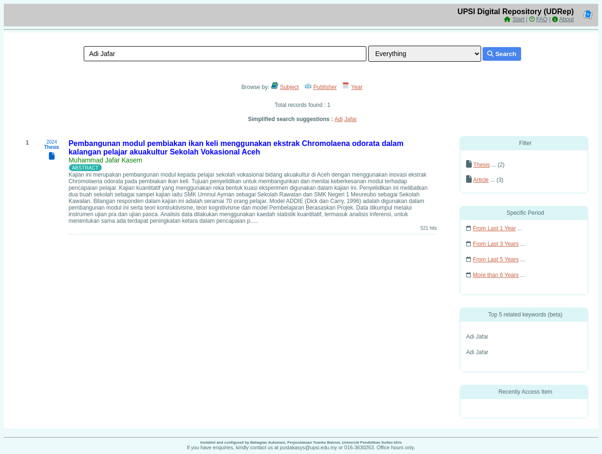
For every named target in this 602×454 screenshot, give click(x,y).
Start (518, 19)
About (566, 19)
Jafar (350, 119)
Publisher (325, 87)
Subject (289, 87)
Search (501, 53)
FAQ (541, 19)
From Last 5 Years (495, 259)
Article (481, 180)
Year (357, 87)
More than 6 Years (495, 275)
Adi (338, 119)
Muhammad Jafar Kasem (105, 160)
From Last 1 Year (494, 228)
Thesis (481, 165)
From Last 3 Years (495, 244)
